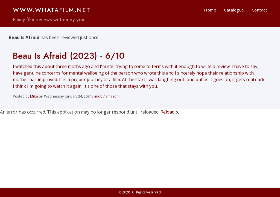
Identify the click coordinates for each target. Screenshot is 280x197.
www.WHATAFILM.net (52, 9)
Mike (34, 96)
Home (210, 10)
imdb (98, 96)
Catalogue (234, 10)
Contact (259, 10)
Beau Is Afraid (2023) (55, 56)
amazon (112, 96)
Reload (167, 112)
